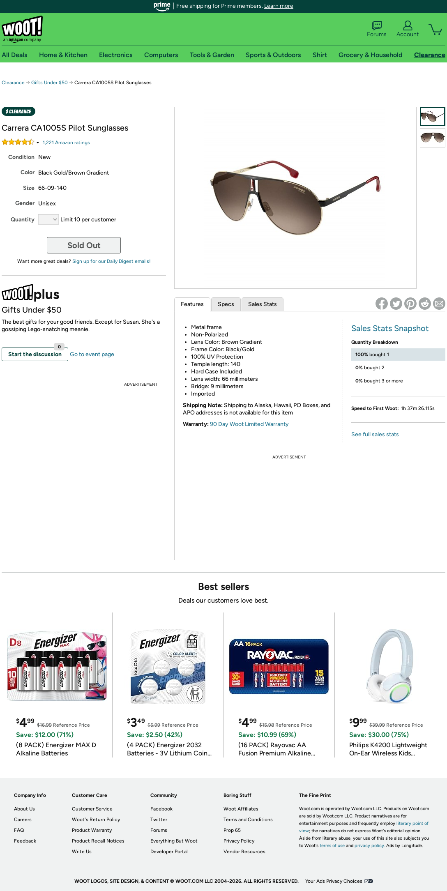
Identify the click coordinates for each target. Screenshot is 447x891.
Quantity (23, 219)
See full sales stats (375, 434)
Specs (226, 304)
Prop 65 (232, 830)
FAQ (19, 830)
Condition (21, 157)
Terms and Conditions (248, 819)
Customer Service (92, 809)
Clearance (13, 82)
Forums (377, 29)
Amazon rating (66, 142)
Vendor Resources (244, 851)
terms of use (332, 845)
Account (407, 29)
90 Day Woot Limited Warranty (249, 424)
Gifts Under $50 (49, 82)
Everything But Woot (174, 841)
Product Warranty (92, 830)
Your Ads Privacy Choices (333, 881)
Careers (23, 819)
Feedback (25, 841)
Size (29, 187)
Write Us (82, 851)
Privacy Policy (239, 841)
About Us (24, 809)
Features (192, 304)
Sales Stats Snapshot (390, 328)
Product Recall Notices (98, 841)
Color (28, 172)
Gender (25, 203)
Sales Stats (262, 304)
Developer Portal (169, 851)
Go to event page (92, 354)
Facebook (161, 809)
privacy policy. (370, 845)
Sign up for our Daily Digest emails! (111, 261)
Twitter (158, 819)
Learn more (278, 5)
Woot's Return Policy (96, 819)
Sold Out (84, 245)
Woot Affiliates (241, 809)
